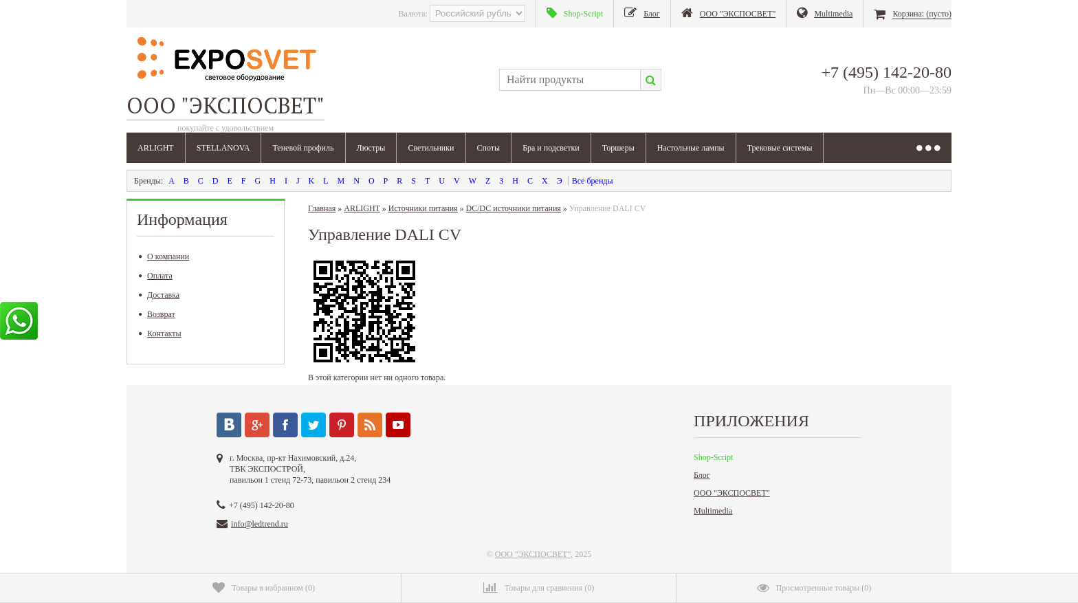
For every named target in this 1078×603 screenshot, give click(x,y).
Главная (322, 208)
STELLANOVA (223, 148)
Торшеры (618, 148)
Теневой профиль (302, 148)
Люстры (371, 148)
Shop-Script (713, 457)
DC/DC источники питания (513, 208)
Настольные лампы (691, 148)
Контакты (160, 333)
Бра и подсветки (551, 148)
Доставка (159, 295)
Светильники (431, 148)
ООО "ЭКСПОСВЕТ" (732, 493)
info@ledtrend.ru (259, 524)
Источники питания (423, 208)
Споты (488, 148)
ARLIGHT (156, 148)
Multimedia (713, 511)
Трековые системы (780, 148)
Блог (702, 475)
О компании (164, 256)
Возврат (157, 314)
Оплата (156, 276)
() (263, 588)
